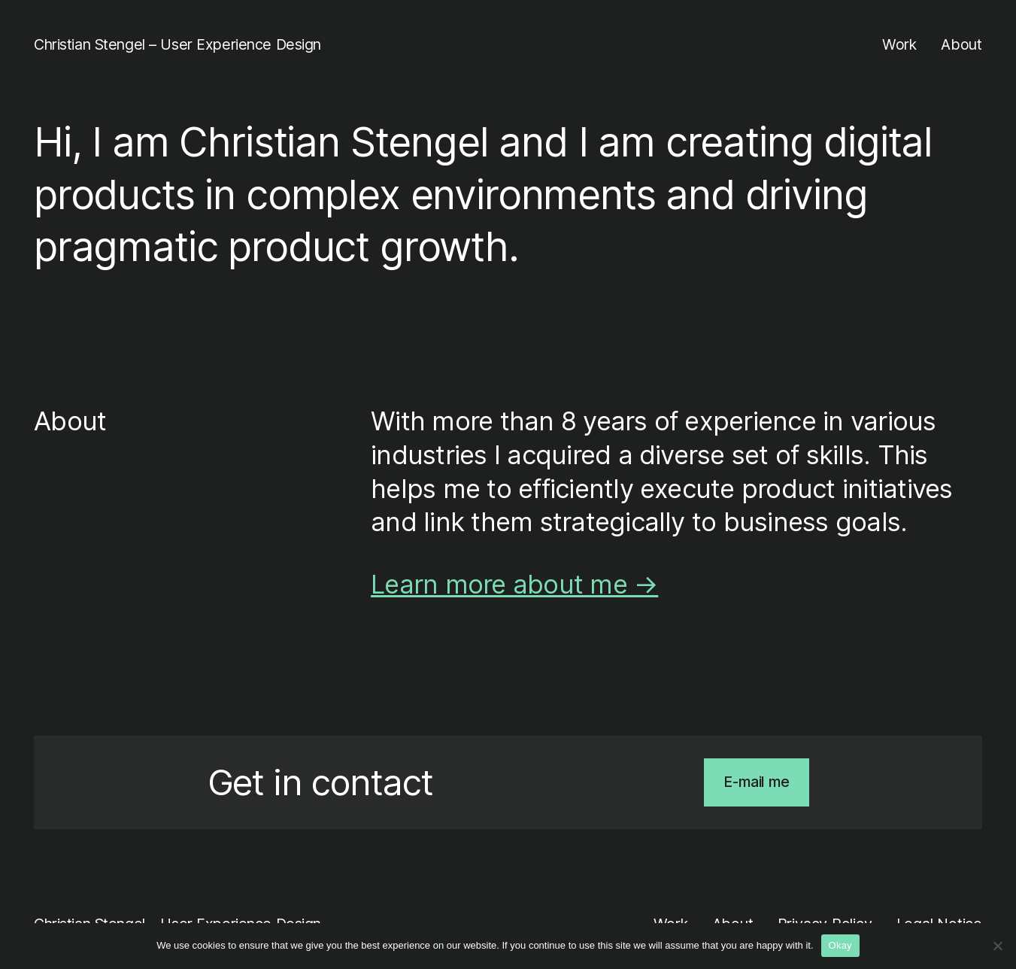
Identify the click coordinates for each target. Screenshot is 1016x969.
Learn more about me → (514, 584)
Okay (840, 945)
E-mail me (756, 782)
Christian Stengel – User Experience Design (177, 44)
